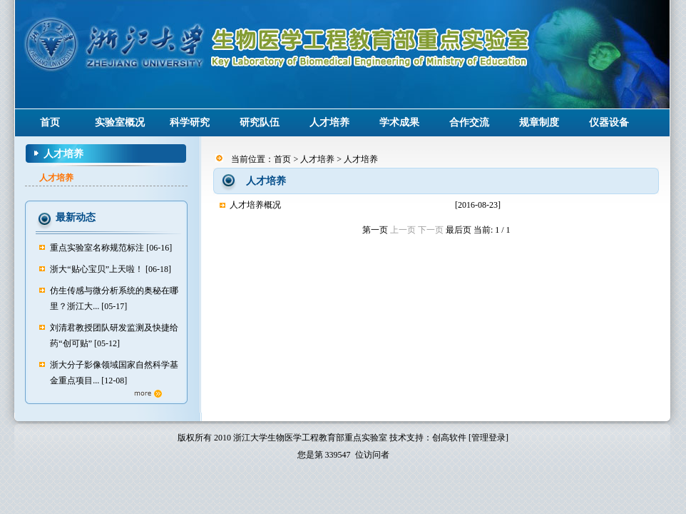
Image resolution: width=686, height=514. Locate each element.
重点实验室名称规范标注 (97, 248)
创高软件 (449, 438)
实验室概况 (120, 122)
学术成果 (399, 122)
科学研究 (190, 122)
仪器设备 (609, 122)
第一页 (375, 230)
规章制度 (539, 122)
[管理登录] (488, 438)
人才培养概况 (255, 205)
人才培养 (329, 122)
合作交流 (469, 122)
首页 (50, 122)
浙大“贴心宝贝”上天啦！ (96, 269)
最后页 (458, 230)
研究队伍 (260, 122)
